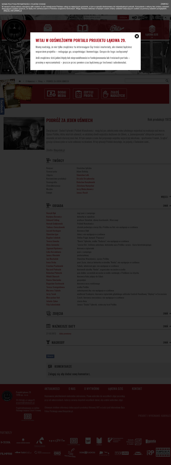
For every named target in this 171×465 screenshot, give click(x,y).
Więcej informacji (13, 11)
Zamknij (164, 4)
